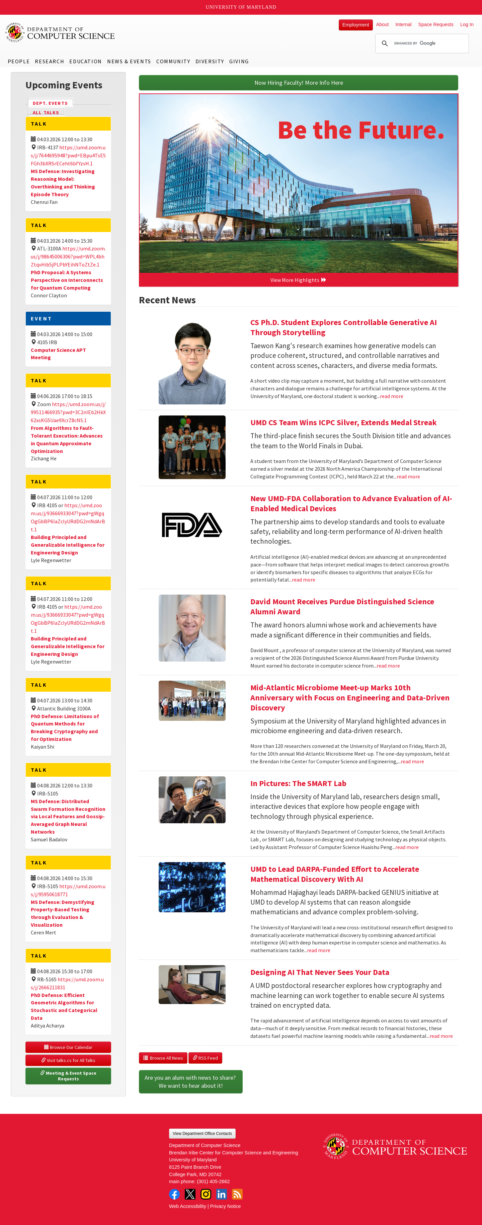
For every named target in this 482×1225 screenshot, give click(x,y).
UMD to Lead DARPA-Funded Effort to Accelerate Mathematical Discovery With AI (334, 874)
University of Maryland (241, 7)
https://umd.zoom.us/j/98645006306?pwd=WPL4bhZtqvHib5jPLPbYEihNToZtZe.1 (68, 256)
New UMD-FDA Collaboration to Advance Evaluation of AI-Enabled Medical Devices (351, 503)
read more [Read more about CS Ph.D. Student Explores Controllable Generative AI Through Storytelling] (391, 396)
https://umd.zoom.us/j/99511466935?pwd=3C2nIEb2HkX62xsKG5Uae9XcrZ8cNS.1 (68, 412)
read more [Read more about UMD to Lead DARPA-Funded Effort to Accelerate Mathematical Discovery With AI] (318, 950)
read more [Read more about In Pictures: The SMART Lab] (407, 847)
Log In (467, 24)
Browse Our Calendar (68, 1047)
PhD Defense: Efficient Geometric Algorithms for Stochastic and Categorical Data (64, 1006)
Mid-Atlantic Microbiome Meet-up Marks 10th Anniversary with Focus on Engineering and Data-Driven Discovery (350, 697)
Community (173, 61)
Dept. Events (53, 102)
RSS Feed (205, 1058)
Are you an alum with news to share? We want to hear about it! (191, 1081)
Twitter (190, 1194)
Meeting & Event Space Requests (68, 1076)
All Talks (46, 112)
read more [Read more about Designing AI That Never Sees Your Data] (441, 1035)
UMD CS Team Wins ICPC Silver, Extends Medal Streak (343, 422)
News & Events (129, 61)
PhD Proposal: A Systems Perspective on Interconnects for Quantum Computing (67, 280)
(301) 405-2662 (213, 1181)
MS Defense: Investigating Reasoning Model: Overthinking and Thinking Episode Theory (63, 183)
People (19, 61)
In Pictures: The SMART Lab (298, 783)
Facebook (174, 1194)
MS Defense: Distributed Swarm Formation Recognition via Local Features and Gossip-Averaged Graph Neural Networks (68, 816)
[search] (421, 44)
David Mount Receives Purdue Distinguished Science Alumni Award (342, 606)
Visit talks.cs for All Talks (68, 1060)
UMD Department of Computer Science (60, 32)
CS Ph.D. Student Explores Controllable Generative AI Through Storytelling (343, 327)
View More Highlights (298, 280)
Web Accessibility (187, 1206)
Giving (239, 61)
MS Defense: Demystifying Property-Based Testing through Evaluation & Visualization (62, 913)
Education (85, 61)
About (382, 24)
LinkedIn (221, 1194)
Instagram (205, 1194)
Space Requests (436, 24)
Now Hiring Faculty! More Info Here (298, 82)
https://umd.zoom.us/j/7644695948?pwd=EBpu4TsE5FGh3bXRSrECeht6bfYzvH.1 (68, 155)
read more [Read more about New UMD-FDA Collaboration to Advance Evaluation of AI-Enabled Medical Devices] (303, 579)
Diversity (209, 61)
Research (49, 61)
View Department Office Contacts (202, 1133)
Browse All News (163, 1058)
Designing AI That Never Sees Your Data (319, 972)
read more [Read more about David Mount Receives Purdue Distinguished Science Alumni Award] (388, 665)
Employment (355, 24)
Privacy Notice (225, 1206)
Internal (403, 24)
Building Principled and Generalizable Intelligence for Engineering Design (67, 545)
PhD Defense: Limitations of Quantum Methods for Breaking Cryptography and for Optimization (65, 728)
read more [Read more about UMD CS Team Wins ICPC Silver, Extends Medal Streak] (408, 476)
